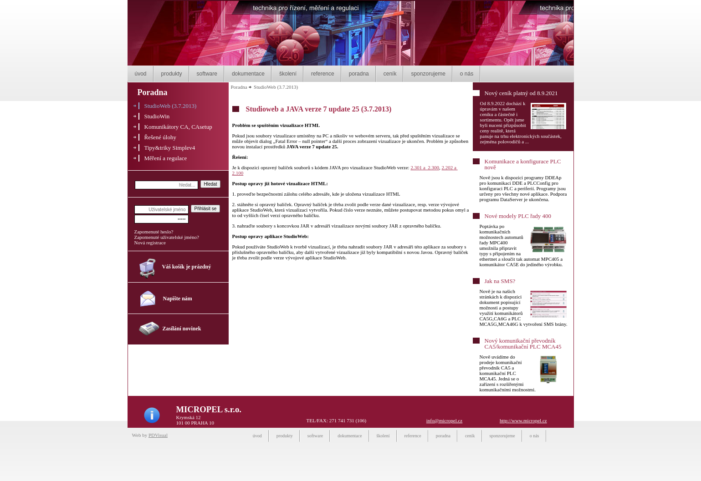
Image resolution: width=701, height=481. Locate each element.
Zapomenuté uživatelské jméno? (166, 237)
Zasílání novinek (182, 328)
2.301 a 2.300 (424, 167)
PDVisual (158, 435)
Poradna (239, 87)
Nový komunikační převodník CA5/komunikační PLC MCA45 (523, 343)
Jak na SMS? (500, 281)
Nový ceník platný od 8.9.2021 (521, 93)
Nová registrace (150, 242)
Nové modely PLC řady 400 (518, 216)
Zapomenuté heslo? (154, 231)
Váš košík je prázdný (186, 266)
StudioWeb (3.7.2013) (276, 87)
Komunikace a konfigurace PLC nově (523, 164)
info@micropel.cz (444, 420)
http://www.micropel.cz (523, 420)
